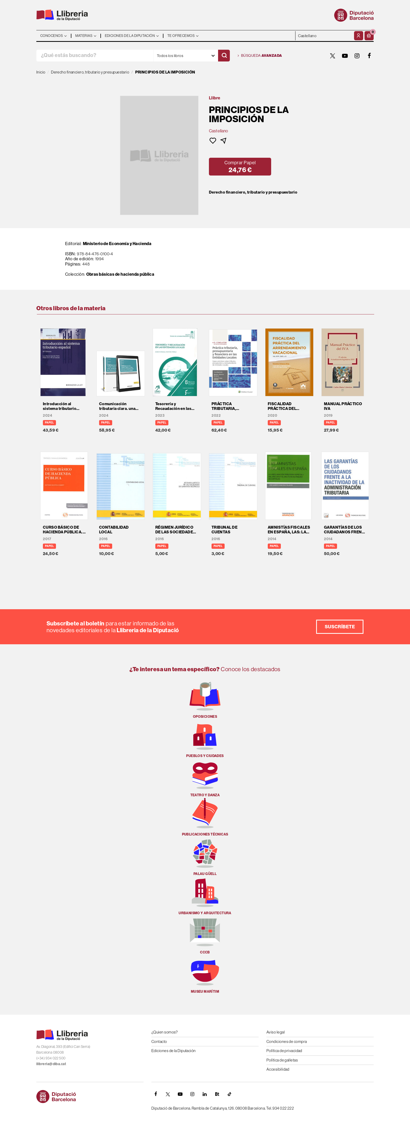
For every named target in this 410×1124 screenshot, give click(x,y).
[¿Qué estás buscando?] (94, 55)
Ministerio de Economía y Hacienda (117, 243)
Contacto (159, 1041)
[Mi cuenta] (358, 35)
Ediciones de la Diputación (173, 1050)
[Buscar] (224, 55)
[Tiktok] (229, 1094)
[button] (369, 35)
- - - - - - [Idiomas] (324, 35)
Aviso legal (275, 1032)
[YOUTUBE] (345, 56)
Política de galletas (282, 1060)
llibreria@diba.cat (51, 1063)
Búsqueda (260, 56)
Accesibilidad (277, 1069)
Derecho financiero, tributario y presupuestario (253, 192)
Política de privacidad (284, 1050)
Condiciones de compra (286, 1041)
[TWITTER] (332, 56)
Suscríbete (340, 627)
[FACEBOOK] (369, 56)
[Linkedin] (205, 1094)
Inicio (40, 72)
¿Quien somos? (164, 1032)
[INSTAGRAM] (357, 56)
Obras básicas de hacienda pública (120, 274)
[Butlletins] (217, 1094)
